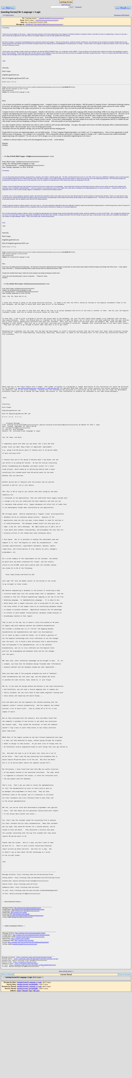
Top (63, 4)
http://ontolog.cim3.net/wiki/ (21, 914)
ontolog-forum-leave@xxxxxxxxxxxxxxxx (30, 937)
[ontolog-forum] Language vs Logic (29, 985)
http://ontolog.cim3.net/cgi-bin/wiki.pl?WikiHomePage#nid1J (25, 915)
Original (126, 15)
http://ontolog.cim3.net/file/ (19, 912)
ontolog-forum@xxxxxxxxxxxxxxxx (51, 18)
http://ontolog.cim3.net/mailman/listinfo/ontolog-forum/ (28, 909)
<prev (3, 8)
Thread (123, 8)
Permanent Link (118, 15)
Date (8, 8)
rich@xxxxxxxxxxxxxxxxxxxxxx (47, 20)
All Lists (67, 4)
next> (13, 8)
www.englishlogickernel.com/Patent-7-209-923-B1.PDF (38, 388)
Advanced (78, 7)
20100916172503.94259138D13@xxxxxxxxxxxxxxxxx (44, 24)
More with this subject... (66, 974)
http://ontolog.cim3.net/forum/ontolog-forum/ (27, 908)
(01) (43, 969)
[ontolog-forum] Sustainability (27, 987)
